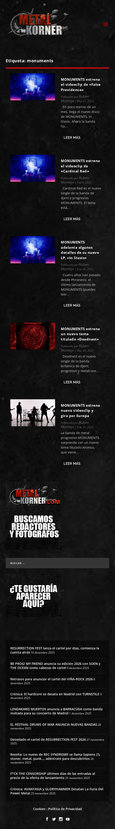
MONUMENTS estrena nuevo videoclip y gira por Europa (80, 410)
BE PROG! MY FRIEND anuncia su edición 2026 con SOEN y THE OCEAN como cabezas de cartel (55, 665)
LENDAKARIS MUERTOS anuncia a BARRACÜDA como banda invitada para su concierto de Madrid (56, 711)
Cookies (39, 809)
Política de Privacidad (65, 809)
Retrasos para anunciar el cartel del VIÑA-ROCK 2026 (51, 679)
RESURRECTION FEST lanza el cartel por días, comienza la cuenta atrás (54, 650)
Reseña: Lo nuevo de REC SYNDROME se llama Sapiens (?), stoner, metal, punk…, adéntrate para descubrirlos (55, 756)
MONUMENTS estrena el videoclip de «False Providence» (81, 84)
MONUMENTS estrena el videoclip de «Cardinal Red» (80, 165)
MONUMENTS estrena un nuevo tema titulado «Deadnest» (80, 333)
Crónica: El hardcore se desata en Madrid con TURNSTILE (54, 694)
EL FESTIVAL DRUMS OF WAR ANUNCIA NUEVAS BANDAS (53, 724)
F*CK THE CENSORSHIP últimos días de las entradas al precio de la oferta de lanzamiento (52, 775)
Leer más (72, 138)
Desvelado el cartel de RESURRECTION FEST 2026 (48, 739)
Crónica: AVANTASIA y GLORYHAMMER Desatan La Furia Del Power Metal (56, 791)
